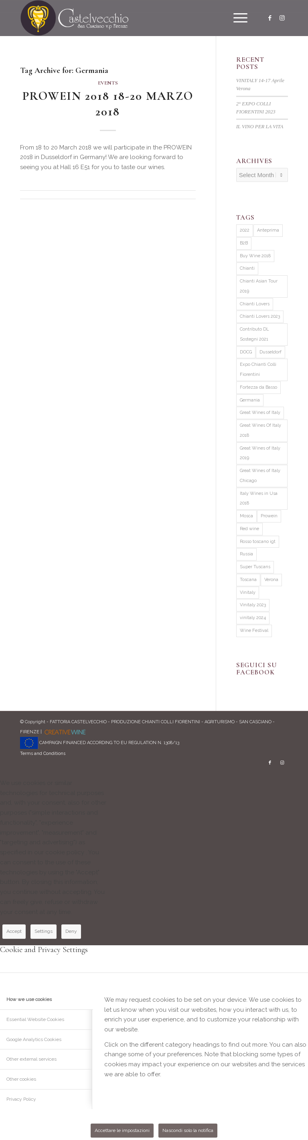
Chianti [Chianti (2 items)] (247, 268)
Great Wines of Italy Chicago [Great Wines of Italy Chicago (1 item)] (260, 475)
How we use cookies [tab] (29, 999)
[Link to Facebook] (270, 18)
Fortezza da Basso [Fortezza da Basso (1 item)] (258, 387)
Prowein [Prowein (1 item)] (269, 516)
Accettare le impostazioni (122, 1130)
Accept (14, 931)
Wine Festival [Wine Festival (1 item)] (254, 630)
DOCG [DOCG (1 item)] (246, 352)
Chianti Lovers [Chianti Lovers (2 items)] (255, 304)
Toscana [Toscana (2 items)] (248, 579)
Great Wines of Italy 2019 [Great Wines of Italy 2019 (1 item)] (260, 453)
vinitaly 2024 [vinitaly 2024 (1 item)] (253, 617)
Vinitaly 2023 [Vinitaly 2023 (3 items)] (253, 604)
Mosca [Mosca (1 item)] (246, 516)
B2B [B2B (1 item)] (244, 243)
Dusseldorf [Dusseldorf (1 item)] (270, 352)
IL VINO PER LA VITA (260, 126)
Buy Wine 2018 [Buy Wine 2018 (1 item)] (255, 255)
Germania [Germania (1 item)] (250, 400)
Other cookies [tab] (21, 1079)
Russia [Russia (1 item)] (246, 554)
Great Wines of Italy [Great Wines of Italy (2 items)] (260, 412)
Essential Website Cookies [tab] (35, 1019)
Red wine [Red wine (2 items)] (249, 528)
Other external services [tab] (31, 1059)
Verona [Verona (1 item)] (271, 579)
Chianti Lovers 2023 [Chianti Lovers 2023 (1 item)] (260, 316)
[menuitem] (236, 18)
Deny (71, 931)
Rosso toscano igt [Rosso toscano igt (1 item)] (258, 541)
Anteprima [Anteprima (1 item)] (268, 230)
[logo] (74, 18)
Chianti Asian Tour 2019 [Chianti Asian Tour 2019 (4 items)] (259, 286)
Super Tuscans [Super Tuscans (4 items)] (255, 566)
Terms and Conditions (42, 753)
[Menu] (236, 18)
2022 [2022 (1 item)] (244, 230)
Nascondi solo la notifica (187, 1130)
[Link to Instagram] (282, 18)
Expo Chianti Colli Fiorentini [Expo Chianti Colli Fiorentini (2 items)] (258, 369)
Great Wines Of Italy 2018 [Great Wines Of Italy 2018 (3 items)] (260, 430)
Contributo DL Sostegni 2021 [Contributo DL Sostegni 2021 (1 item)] (254, 334)
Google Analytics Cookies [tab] (33, 1039)
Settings (43, 931)
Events (108, 83)
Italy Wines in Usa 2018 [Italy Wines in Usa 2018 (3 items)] (259, 498)
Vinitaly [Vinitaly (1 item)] (247, 592)
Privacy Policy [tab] (21, 1099)
